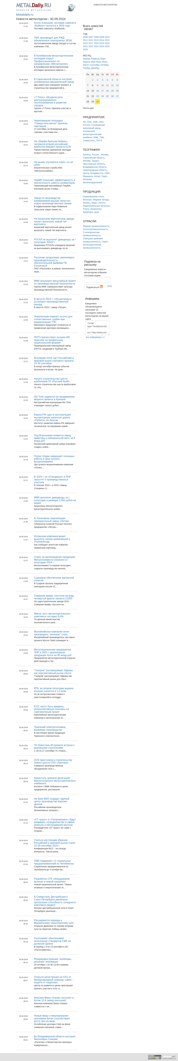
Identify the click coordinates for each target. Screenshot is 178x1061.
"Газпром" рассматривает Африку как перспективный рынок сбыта (53, 671)
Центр (86, 173)
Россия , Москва (100, 154)
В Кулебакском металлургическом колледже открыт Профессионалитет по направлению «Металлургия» (53, 59)
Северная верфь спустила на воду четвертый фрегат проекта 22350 (54, 597)
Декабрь (95, 68)
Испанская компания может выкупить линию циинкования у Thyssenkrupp (52, 539)
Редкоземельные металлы (96, 206)
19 (112, 91)
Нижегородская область (95, 170)
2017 (90, 43)
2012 (90, 40)
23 (97, 96)
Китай (97, 176)
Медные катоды (101, 199)
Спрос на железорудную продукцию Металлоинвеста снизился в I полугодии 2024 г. (54, 560)
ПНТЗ (99, 140)
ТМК (102, 137)
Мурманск (88, 176)
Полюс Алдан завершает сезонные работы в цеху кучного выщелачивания (54, 459)
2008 (96, 37)
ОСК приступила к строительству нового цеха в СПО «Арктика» (53, 761)
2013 (96, 40)
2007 (90, 37)
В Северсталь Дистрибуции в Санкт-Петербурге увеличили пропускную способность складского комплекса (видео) (55, 900)
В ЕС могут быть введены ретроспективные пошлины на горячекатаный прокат (51, 709)
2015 (107, 40)
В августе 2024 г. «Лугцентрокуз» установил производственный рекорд (53, 302)
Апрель (86, 62)
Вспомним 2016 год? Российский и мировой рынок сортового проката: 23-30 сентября (54, 361)
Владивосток (96, 173)
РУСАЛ (86, 125)
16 (97, 91)
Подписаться (92, 287)
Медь (94, 202)
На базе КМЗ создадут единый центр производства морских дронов (51, 801)
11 (107, 85)
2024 (101, 46)
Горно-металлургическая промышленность (95, 244)
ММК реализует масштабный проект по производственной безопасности (55, 282)
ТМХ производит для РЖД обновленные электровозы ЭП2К (53, 39)
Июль (104, 62)
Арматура (88, 212)
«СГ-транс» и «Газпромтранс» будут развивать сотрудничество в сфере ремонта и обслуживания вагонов (55, 822)
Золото (101, 202)
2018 (96, 43)
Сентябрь (95, 65)
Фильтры (87, 199)
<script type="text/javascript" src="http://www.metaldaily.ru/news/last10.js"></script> (97, 328)
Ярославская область (94, 164)
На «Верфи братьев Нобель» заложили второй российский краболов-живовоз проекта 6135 (52, 144)
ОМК (95, 122)
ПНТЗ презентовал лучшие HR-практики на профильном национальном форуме (52, 340)
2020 (107, 43)
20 (117, 91)
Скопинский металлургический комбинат (92, 134)
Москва (86, 161)
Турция (95, 161)
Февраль (95, 58)
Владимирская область (94, 167)
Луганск (87, 154)
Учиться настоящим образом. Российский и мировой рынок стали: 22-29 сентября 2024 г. (55, 843)
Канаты (86, 202)
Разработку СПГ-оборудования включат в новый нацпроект (52, 880)
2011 (85, 40)
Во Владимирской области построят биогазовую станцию (55, 1038)
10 (102, 85)
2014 (101, 40)
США (107, 173)
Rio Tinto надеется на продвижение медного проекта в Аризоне (54, 398)
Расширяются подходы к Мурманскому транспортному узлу (54, 921)
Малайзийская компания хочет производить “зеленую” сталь (51, 633)
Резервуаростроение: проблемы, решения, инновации (53, 960)
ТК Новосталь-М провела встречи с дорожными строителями (54, 746)
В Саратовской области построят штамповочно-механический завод (54, 80)
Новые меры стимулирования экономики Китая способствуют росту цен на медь (52, 1018)
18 (107, 91)
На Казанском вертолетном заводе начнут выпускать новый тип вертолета (54, 221)
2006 (85, 37)
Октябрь (104, 65)
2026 (85, 49)
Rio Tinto (87, 122)
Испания (87, 179)
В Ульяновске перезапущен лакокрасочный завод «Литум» (51, 519)
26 (112, 96)
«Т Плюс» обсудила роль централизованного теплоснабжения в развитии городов (50, 101)
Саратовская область (94, 157)
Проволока (95, 209)
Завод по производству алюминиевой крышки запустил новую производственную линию (52, 201)
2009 (101, 37)
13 (117, 85)
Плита (86, 209)
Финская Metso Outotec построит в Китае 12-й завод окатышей (54, 999)
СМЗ (101, 122)
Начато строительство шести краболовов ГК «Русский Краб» (52, 380)
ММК (95, 137)
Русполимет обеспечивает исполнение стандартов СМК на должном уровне (52, 941)
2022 (90, 46)
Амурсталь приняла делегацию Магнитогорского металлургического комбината (55, 781)
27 (117, 96)
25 (107, 96)
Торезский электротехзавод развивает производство (49, 728)
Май (93, 62)
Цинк (96, 212)
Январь (86, 58)
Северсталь (89, 140)
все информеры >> (95, 337)
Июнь (98, 62)
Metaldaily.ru (24, 14)
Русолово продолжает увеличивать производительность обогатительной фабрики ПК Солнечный (54, 261)
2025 (107, 46)
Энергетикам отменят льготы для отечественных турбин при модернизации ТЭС (53, 319)
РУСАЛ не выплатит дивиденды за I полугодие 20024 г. (55, 241)
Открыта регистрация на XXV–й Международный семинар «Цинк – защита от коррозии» (53, 980)
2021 (85, 46)
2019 (101, 43)
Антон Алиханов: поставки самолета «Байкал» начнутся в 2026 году (55, 24)
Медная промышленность (96, 226)
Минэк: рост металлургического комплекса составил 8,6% (52, 615)
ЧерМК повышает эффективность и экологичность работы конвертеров (54, 181)
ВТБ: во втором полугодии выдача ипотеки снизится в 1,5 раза (53, 689)
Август (86, 65)
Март (103, 58)
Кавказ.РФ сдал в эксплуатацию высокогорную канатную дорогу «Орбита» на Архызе (52, 417)
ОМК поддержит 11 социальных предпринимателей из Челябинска (53, 862)
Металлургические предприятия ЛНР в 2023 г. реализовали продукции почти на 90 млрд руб (52, 652)
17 (102, 91)
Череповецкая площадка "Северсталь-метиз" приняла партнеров (50, 123)
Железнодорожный (92, 182)
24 (102, 96)
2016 (85, 43)
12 (112, 85)
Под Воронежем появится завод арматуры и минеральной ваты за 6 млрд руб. (54, 438)
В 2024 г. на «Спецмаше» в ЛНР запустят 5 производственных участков (52, 479)
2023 (96, 46)
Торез (104, 176)
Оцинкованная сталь (93, 196)
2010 (107, 37)
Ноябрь (87, 68)
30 (97, 101)
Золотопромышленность (95, 229)
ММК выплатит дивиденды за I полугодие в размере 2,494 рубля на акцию (55, 500)
